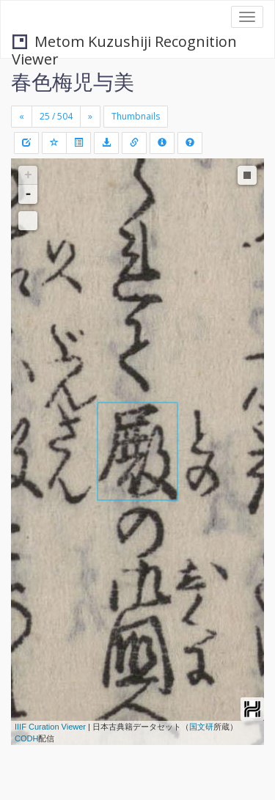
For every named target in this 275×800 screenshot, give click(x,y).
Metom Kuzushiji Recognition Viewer (124, 43)
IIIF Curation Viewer (50, 726)
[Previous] (21, 117)
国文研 (201, 726)
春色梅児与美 (72, 81)
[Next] (90, 117)
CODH (26, 738)
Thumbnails (135, 116)
